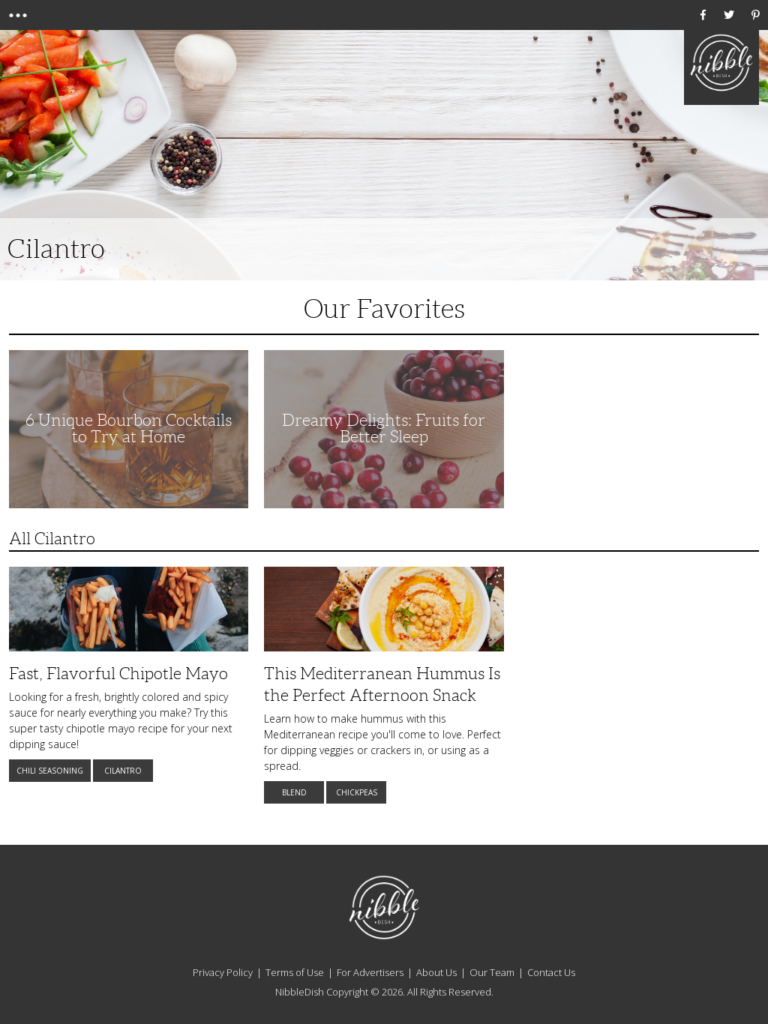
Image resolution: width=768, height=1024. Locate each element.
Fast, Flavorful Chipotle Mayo (118, 673)
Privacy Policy (223, 972)
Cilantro (123, 770)
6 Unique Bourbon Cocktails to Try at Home (129, 428)
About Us (436, 972)
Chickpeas (356, 792)
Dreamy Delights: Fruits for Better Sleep (383, 428)
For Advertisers (370, 972)
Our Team (492, 972)
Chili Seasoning (49, 770)
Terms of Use (295, 972)
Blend (294, 792)
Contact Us (551, 972)
